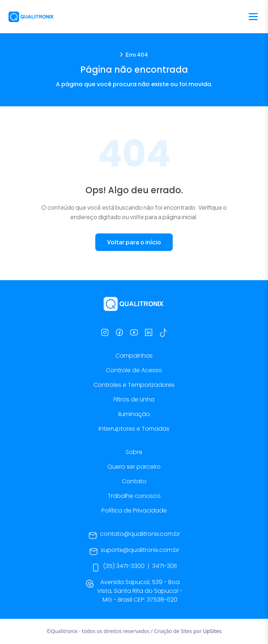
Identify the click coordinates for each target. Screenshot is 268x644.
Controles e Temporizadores (134, 385)
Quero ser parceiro (134, 466)
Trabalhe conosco (134, 496)
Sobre (134, 452)
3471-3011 (164, 566)
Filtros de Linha (134, 399)
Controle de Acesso (134, 370)
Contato (134, 481)
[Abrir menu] (253, 16)
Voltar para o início (134, 242)
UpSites (212, 631)
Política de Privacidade (134, 510)
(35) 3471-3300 (124, 566)
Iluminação (134, 414)
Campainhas (134, 355)
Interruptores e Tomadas (134, 428)
